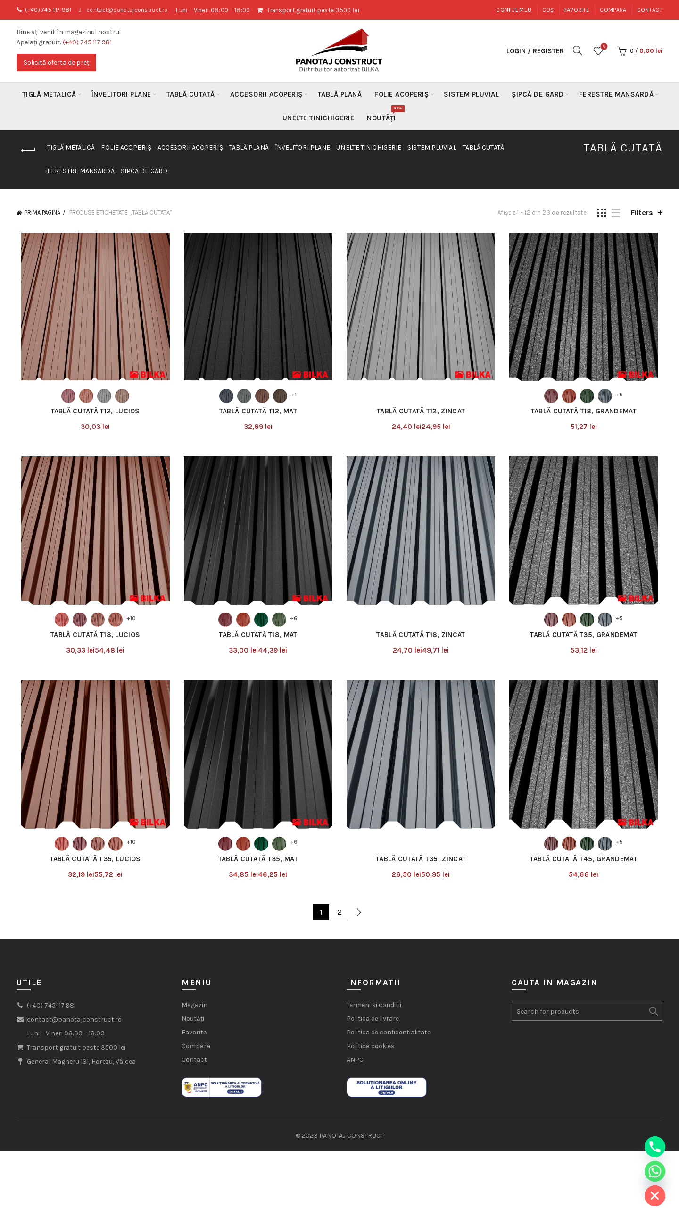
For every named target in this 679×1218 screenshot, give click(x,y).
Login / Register (535, 51)
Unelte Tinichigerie (318, 118)
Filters (642, 212)
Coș (548, 10)
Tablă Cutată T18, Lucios (92, 639)
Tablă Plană (340, 94)
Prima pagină (42, 212)
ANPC (355, 1067)
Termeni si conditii (374, 1012)
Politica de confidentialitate (389, 1039)
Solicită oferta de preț (56, 63)
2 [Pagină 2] (340, 918)
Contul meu (513, 10)
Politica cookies (371, 1053)
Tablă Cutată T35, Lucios (91, 865)
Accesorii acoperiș (266, 94)
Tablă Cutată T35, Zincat (422, 865)
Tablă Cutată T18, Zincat (422, 639)
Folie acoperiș (401, 94)
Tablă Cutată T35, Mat (257, 865)
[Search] (577, 50)
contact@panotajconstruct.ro (134, 10)
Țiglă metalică (49, 94)
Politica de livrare (373, 1026)
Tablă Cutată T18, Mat (257, 639)
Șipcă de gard (538, 94)
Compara (613, 10)
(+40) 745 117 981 (50, 10)
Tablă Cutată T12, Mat (257, 413)
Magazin (194, 1012)
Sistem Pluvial (471, 94)
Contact (649, 10)
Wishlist (603, 47)
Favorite (576, 10)
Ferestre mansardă (616, 94)
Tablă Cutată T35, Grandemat (586, 639)
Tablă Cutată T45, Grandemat (587, 865)
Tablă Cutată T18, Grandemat (587, 413)
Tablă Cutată (190, 94)
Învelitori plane (121, 94)
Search (653, 1018)
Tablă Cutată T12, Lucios (91, 413)
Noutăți (384, 114)
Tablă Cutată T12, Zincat (422, 413)
